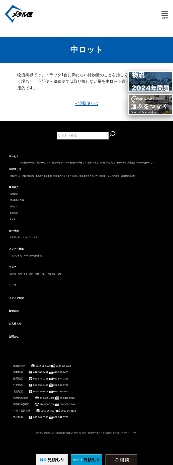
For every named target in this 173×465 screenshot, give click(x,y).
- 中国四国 (50, 274)
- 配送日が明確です (77, 163)
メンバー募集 (16, 249)
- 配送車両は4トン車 (60, 163)
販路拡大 (14, 213)
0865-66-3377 (48, 410)
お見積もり (15, 323)
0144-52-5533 (43, 365)
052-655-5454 (40, 384)
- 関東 (19, 274)
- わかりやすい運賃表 (125, 163)
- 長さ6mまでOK (43, 163)
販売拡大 (14, 206)
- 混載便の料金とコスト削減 (65, 176)
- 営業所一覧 (14, 237)
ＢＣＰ (13, 219)
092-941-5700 (40, 417)
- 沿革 (35, 237)
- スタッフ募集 (15, 256)
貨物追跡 (14, 310)
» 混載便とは (86, 103)
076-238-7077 (40, 391)
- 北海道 (12, 274)
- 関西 (42, 274)
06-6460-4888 (47, 398)
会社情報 (14, 230)
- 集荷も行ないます (107, 163)
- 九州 (58, 274)
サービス (14, 156)
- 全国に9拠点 (92, 163)
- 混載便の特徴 (27, 176)
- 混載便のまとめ (127, 176)
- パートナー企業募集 (32, 256)
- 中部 (25, 274)
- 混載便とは (14, 176)
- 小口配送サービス (27, 163)
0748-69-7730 (47, 404)
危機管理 (14, 194)
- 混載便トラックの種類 (108, 176)
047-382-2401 (40, 372)
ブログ (12, 267)
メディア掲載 (16, 298)
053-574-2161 (40, 378)
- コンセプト (26, 237)
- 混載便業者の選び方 (88, 176)
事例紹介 (14, 187)
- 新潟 (31, 274)
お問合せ (14, 336)
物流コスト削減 (17, 200)
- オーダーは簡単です (144, 163)
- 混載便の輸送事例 (43, 176)
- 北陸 (36, 274)
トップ (12, 285)
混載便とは (15, 169)
